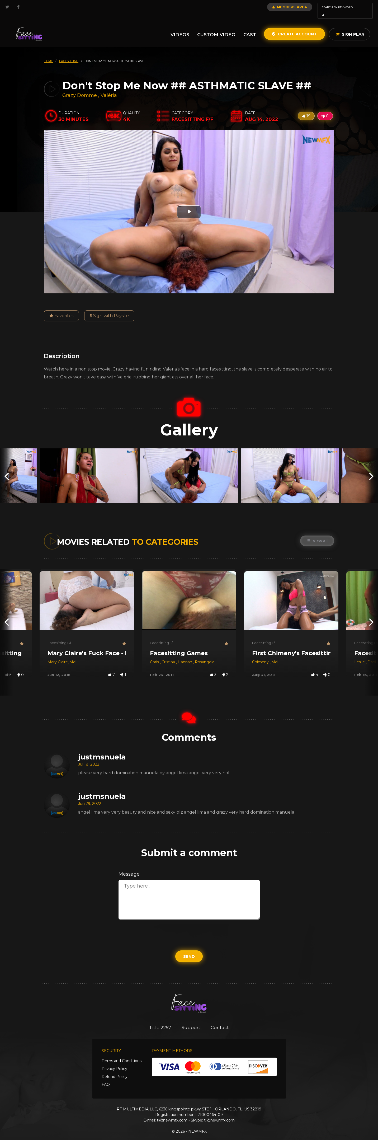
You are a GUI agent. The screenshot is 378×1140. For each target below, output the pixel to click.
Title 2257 (160, 1020)
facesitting (68, 53)
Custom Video (216, 27)
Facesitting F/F (60, 635)
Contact (220, 1020)
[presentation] (6, 468)
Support (191, 1020)
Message (129, 867)
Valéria (109, 88)
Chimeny (261, 654)
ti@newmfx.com (172, 1112)
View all (317, 533)
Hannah (185, 654)
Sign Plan (350, 26)
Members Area (275, 7)
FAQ (106, 1077)
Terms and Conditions (121, 1053)
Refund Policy (114, 1069)
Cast (249, 27)
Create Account (294, 26)
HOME (48, 53)
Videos (180, 27)
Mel (72, 654)
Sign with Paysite (109, 308)
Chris (155, 654)
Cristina (169, 654)
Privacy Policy (114, 1061)
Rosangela (204, 654)
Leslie (360, 654)
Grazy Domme (79, 88)
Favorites (61, 308)
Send (189, 948)
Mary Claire (58, 654)
